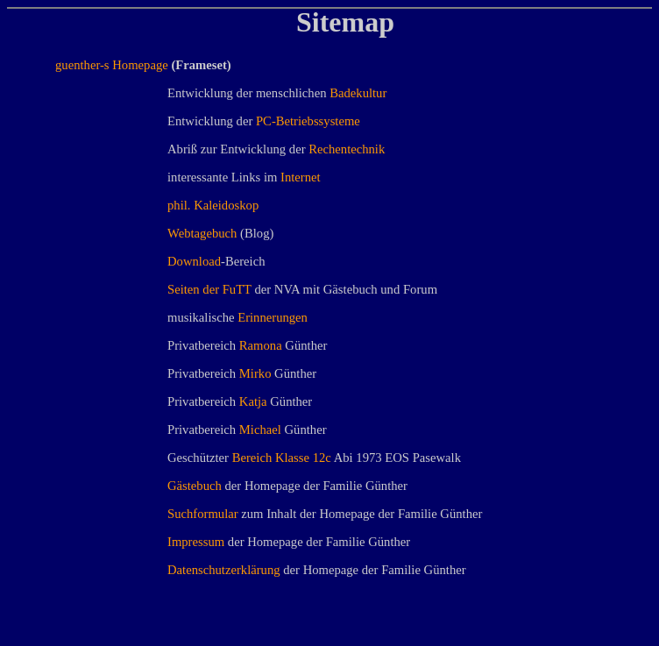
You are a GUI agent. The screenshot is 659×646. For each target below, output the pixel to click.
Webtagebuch (202, 233)
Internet (300, 177)
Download (194, 261)
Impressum (195, 542)
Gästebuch (194, 486)
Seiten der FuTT (209, 289)
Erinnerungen (272, 317)
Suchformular (202, 514)
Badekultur (358, 93)
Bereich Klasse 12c (281, 458)
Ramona (260, 345)
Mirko (255, 373)
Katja (253, 401)
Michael (260, 429)
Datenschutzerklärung (223, 570)
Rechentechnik (346, 149)
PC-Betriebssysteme (308, 121)
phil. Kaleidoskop (213, 205)
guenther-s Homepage (111, 65)
